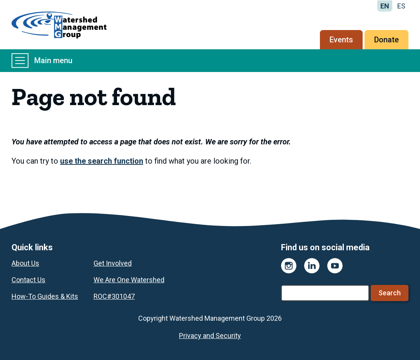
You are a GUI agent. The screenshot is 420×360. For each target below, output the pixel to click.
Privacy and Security (210, 336)
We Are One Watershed (129, 280)
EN (384, 6)
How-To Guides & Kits (45, 296)
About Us (25, 263)
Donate (386, 39)
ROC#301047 (114, 296)
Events (341, 39)
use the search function (101, 161)
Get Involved (113, 263)
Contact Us (28, 280)
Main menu (42, 60)
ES (401, 6)
